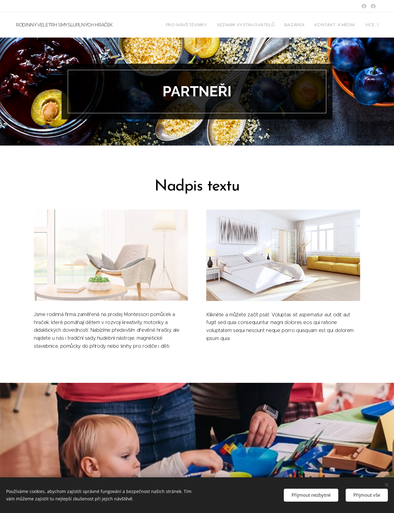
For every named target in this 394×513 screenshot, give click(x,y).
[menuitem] (191, 25)
